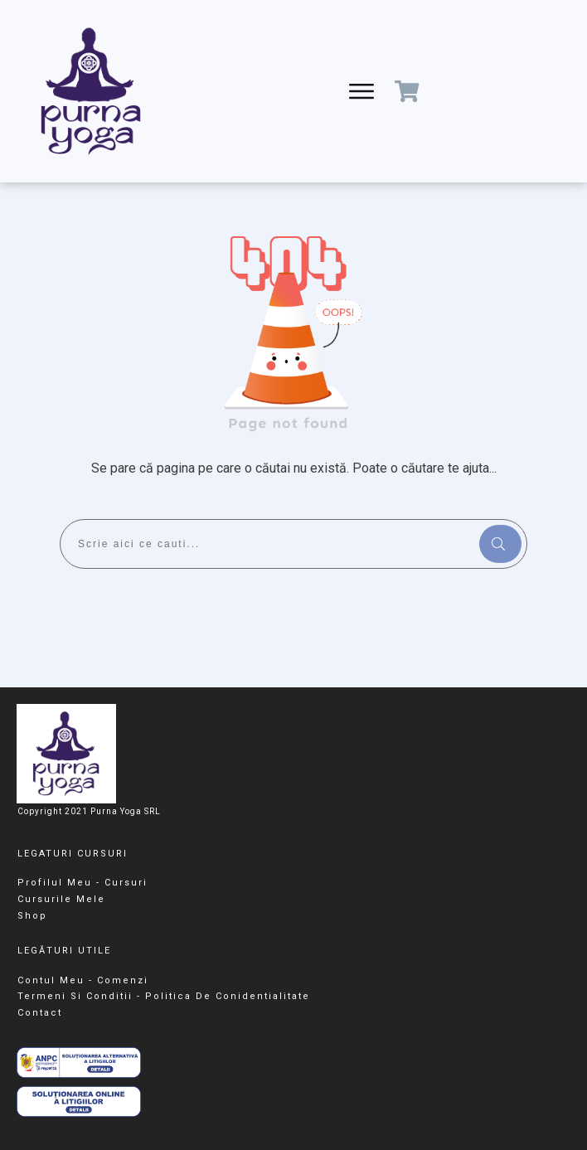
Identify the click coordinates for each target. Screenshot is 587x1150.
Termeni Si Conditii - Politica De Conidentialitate (163, 996)
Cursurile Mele (61, 899)
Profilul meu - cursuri (82, 882)
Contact (39, 1012)
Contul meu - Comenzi (82, 980)
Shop (32, 915)
